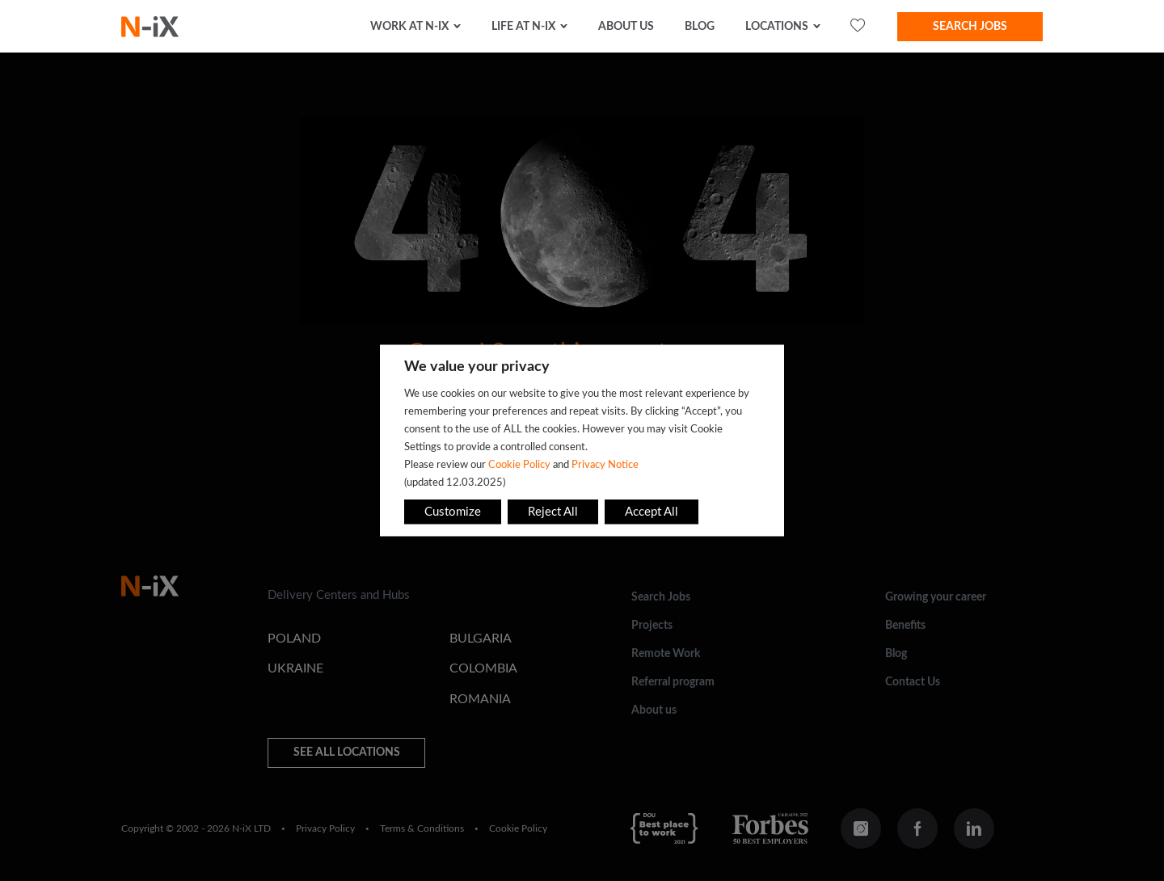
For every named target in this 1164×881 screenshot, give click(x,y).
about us (626, 26)
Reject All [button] (553, 512)
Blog (700, 26)
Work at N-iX (409, 26)
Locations (776, 26)
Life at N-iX (523, 26)
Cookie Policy (519, 464)
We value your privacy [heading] (477, 367)
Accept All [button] (651, 512)
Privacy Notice (605, 464)
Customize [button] (452, 512)
